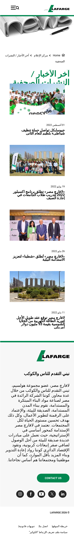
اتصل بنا (43, 526)
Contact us (53, 478)
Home (56, 55)
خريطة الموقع (59, 526)
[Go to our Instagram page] (21, 494)
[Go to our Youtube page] (42, 494)
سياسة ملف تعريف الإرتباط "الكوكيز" (48, 532)
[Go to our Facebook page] (31, 494)
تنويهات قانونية (27, 526)
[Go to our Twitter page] (53, 494)
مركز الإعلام (41, 55)
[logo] (58, 8)
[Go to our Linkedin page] (63, 494)
